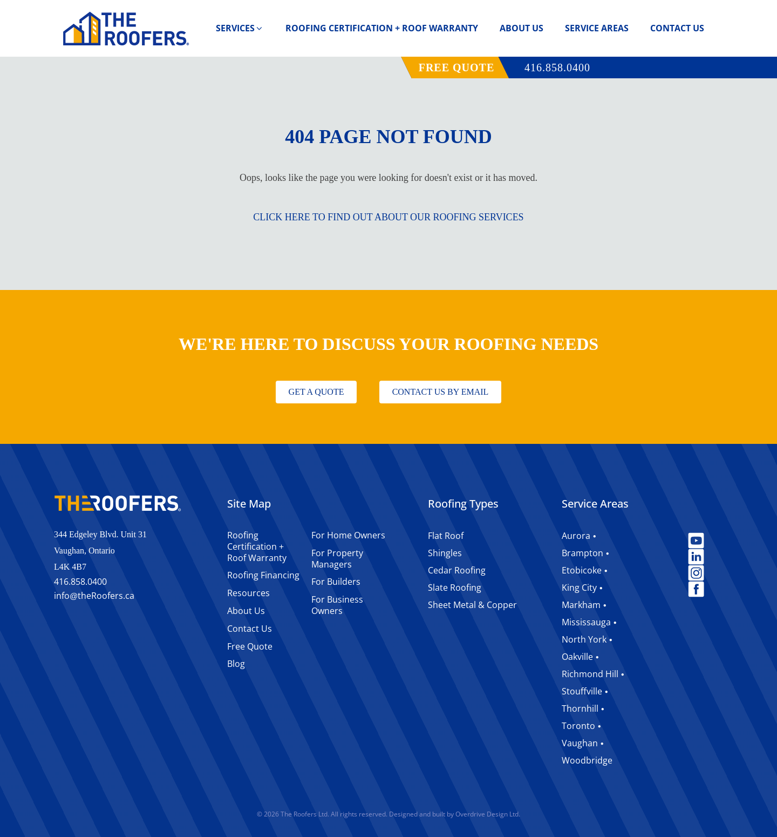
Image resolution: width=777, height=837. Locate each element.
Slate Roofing (454, 587)
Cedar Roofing (457, 570)
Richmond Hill (590, 674)
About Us (521, 28)
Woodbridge (587, 760)
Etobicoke (582, 570)
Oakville (577, 657)
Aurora (576, 536)
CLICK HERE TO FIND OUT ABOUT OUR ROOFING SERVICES (388, 217)
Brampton (582, 553)
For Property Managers (337, 558)
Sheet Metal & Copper (472, 605)
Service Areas (597, 28)
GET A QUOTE (316, 391)
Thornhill (580, 708)
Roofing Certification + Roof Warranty (381, 28)
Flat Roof (446, 536)
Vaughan (580, 743)
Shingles (445, 553)
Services (240, 28)
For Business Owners (337, 605)
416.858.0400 (557, 67)
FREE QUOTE (457, 67)
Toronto (578, 726)
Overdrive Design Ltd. (487, 814)
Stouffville (582, 691)
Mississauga (586, 622)
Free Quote (249, 646)
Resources (248, 593)
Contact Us (677, 28)
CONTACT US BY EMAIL (440, 391)
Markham (581, 605)
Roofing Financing (263, 575)
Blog (236, 664)
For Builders (335, 582)
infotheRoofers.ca (94, 596)
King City (579, 587)
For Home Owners (348, 535)
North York (584, 639)
